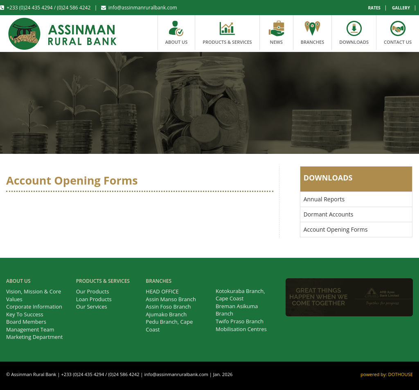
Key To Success (24, 314)
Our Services (91, 306)
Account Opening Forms (336, 229)
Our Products (92, 291)
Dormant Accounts (329, 214)
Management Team (30, 329)
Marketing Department (34, 336)
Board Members (26, 321)
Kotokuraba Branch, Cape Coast (240, 294)
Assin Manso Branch (171, 299)
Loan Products (94, 299)
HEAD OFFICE (162, 291)
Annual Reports (324, 199)
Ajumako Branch (166, 314)
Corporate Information (34, 306)
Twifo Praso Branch (240, 321)
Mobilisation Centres (241, 329)
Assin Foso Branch (168, 306)
